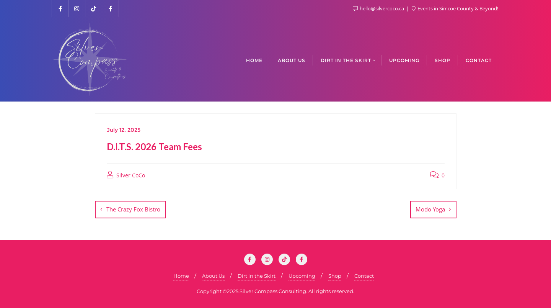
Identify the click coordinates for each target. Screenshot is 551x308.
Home (181, 276)
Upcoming (302, 276)
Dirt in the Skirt (257, 276)
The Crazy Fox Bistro (133, 209)
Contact (364, 276)
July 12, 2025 (123, 129)
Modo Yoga (430, 209)
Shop (334, 276)
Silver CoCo (126, 175)
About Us (213, 276)
